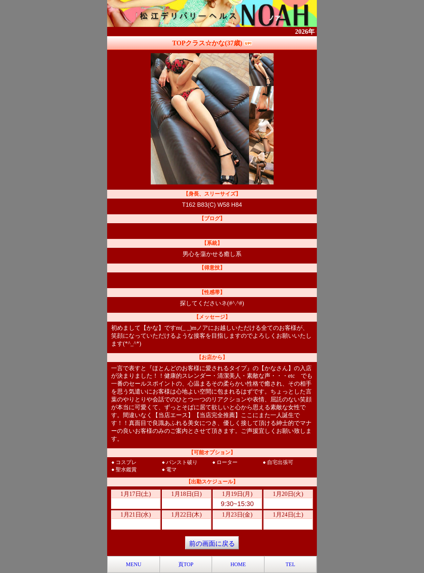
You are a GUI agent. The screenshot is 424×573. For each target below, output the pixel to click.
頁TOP (185, 564)
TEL (290, 564)
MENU (133, 564)
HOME (238, 564)
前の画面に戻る (212, 543)
